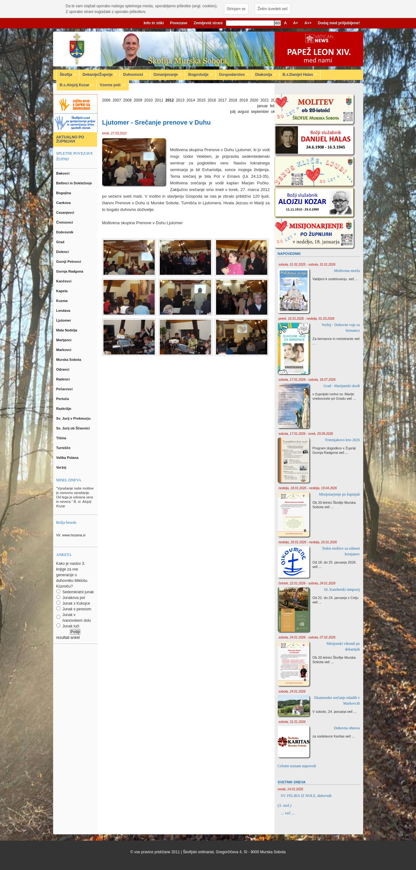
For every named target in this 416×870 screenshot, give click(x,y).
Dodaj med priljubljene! (339, 23)
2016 (212, 100)
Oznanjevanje (166, 74)
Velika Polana (67, 458)
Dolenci (63, 252)
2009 (138, 100)
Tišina (61, 438)
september (260, 111)
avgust (243, 111)
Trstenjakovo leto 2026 (342, 440)
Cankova (64, 203)
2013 (180, 100)
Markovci (64, 350)
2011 (159, 100)
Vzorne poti (111, 85)
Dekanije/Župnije (98, 74)
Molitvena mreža (347, 270)
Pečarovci (65, 389)
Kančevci (64, 281)
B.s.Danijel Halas (298, 74)
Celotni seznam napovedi (297, 766)
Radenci (64, 379)
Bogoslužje (199, 74)
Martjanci (64, 340)
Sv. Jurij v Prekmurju (74, 418)
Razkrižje (64, 408)
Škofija (66, 74)
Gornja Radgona (70, 271)
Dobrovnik (65, 232)
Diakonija (264, 74)
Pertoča (63, 399)
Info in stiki (154, 23)
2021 (264, 100)
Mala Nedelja (67, 330)
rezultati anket (68, 637)
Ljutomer (64, 320)
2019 (243, 100)
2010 (148, 100)
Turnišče (64, 448)
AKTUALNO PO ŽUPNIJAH (70, 139)
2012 (169, 100)
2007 (117, 100)
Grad (60, 242)
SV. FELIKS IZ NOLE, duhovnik (306, 795)
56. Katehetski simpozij (342, 589)
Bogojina (64, 193)
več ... (353, 279)
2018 (233, 100)
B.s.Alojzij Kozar (75, 85)
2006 (106, 100)
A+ (295, 23)
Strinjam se (236, 9)
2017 (222, 100)
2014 (191, 100)
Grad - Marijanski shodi (342, 386)
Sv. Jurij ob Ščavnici (73, 428)
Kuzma (62, 301)
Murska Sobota (69, 359)
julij (232, 111)
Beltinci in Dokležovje (74, 183)
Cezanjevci (65, 212)
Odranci (63, 369)
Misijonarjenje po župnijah (339, 494)
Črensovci (65, 222)
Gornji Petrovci (69, 261)
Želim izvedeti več (273, 9)
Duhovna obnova (347, 728)
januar (262, 106)
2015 (201, 100)
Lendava (63, 310)
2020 (254, 100)
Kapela (62, 291)
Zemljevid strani (208, 23)
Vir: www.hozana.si (71, 535)
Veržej (61, 467)
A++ (308, 23)
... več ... (288, 813)
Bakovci (63, 173)
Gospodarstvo (232, 74)
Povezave (179, 23)
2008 (127, 100)
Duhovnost (133, 74)
